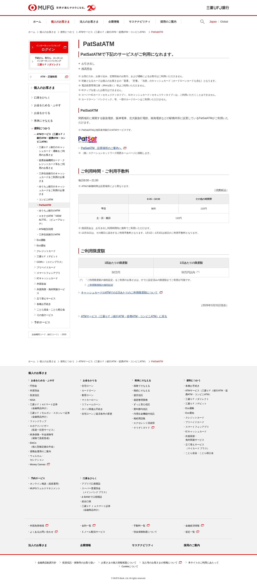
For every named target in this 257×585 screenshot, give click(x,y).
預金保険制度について (145, 531)
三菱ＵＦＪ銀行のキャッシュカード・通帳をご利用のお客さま (52, 151)
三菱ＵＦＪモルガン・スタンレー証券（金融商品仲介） (50, 415)
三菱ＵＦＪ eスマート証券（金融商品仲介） (44, 406)
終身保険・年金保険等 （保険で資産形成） (41, 436)
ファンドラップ (38, 421)
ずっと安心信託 (142, 404)
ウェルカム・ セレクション (37, 458)
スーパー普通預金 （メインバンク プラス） (95, 490)
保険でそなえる (142, 385)
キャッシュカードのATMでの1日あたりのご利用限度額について (122, 292)
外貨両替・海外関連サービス (51, 291)
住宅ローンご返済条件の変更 (97, 413)
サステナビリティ (139, 21)
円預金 (33, 385)
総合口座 (86, 501)
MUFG (41, 8)
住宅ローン (87, 385)
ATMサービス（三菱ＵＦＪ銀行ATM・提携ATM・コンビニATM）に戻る (124, 316)
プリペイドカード (46, 267)
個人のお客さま (60, 21)
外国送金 (41, 283)
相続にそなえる (142, 390)
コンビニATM (46, 199)
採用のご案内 (168, 21)
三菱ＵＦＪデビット (47, 256)
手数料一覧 (142, 525)
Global (224, 21)
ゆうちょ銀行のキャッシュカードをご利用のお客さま (52, 190)
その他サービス (45, 315)
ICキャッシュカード (47, 278)
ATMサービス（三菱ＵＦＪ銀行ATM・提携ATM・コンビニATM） (113, 32)
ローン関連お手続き (92, 409)
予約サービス (42, 322)
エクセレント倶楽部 (144, 423)
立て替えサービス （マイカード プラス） (197, 446)
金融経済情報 (194, 525)
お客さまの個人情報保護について (118, 562)
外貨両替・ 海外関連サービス (194, 438)
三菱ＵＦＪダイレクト (197, 399)
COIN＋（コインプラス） (50, 262)
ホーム (37, 21)
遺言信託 (138, 395)
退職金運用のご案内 (40, 451)
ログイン (48, 47)
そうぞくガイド (144, 427)
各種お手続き (44, 304)
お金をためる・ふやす (47, 105)
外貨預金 (34, 390)
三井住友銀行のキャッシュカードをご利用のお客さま (52, 177)
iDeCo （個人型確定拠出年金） (43, 445)
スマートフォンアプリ (48, 273)
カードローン (89, 390)
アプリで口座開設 (91, 483)
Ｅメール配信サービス (93, 531)
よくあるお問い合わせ (44, 531)
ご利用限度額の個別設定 (100, 285)
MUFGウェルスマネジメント (45, 488)
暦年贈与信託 (141, 409)
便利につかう (67, 32)
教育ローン (87, 395)
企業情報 (113, 21)
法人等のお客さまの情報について (162, 562)
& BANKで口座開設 (92, 497)
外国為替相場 (39, 525)
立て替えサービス (46, 298)
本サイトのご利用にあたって (203, 562)
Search (202, 22)
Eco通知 (41, 245)
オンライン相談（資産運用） (45, 483)
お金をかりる (42, 113)
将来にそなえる (43, 120)
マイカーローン (90, 400)
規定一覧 (192, 531)
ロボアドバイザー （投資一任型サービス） (43, 428)
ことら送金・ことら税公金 (51, 309)
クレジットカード (46, 251)
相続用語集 (139, 418)
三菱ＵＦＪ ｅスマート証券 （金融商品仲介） (96, 508)
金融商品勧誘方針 (47, 562)
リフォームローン (91, 404)
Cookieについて (130, 566)
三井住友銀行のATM (49, 234)
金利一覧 (88, 525)
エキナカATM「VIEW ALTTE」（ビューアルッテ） (52, 220)
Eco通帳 (41, 240)
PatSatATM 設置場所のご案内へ (103, 148)
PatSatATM (45, 205)
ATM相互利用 (46, 229)
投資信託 (34, 395)
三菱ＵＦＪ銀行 (218, 7)
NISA (32, 400)
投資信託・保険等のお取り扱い (78, 562)
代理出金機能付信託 (144, 413)
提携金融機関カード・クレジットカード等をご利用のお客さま (52, 164)
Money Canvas (40, 464)
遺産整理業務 (141, 400)
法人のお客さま (89, 21)
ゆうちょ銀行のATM (49, 210)
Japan (213, 21)
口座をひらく (42, 97)
